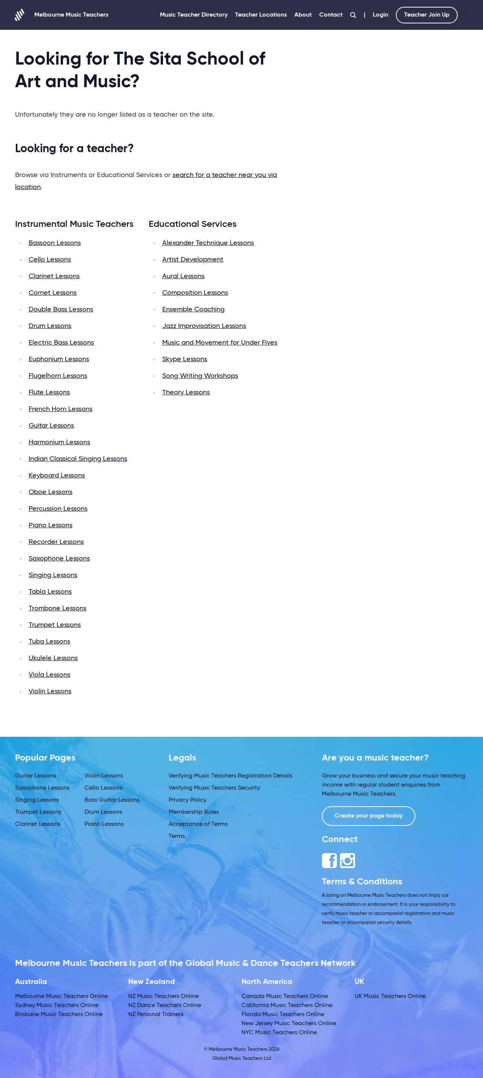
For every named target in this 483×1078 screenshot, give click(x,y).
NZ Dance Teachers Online (164, 1006)
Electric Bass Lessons (61, 342)
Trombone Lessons (57, 608)
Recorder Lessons (56, 542)
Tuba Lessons (49, 641)
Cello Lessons (50, 259)
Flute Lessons (49, 392)
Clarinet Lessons (54, 276)
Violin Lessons (50, 691)
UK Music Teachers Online (390, 996)
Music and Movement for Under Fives (219, 342)
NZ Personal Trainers (155, 1015)
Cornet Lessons (53, 293)
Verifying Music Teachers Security (214, 788)
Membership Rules (194, 812)
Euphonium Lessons (59, 359)
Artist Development (192, 259)
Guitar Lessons (51, 425)
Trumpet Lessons (55, 625)
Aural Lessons (183, 276)
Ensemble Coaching (193, 309)
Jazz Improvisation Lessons (204, 326)
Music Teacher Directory (194, 15)
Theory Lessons (186, 392)
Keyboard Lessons (57, 475)
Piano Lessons (50, 525)
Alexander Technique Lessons (208, 243)
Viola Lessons (49, 674)
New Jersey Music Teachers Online (289, 1024)
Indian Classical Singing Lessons (78, 459)
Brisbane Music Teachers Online (59, 1015)
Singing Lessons (53, 575)
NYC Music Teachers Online (279, 1033)
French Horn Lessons (60, 409)
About (303, 15)
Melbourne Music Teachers (61, 15)
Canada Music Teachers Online (285, 996)
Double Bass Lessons (61, 309)
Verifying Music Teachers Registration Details (230, 776)
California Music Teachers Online (287, 1006)
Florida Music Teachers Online (283, 1015)
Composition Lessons (195, 293)
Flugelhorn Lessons (58, 376)
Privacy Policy (187, 800)
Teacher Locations (261, 15)
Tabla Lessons (50, 591)
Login (380, 15)
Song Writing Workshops (200, 376)
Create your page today (369, 816)
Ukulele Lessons (53, 658)
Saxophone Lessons (59, 558)
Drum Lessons (50, 326)
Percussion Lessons (58, 508)
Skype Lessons (184, 359)
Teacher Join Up (426, 15)
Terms (177, 836)
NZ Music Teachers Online (163, 996)
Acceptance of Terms (198, 824)
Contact (331, 15)
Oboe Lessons (50, 492)
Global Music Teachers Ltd (241, 1058)
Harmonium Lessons (59, 442)
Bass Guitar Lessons (112, 800)
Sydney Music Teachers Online (56, 1006)
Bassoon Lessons (55, 243)
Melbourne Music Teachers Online (61, 996)
